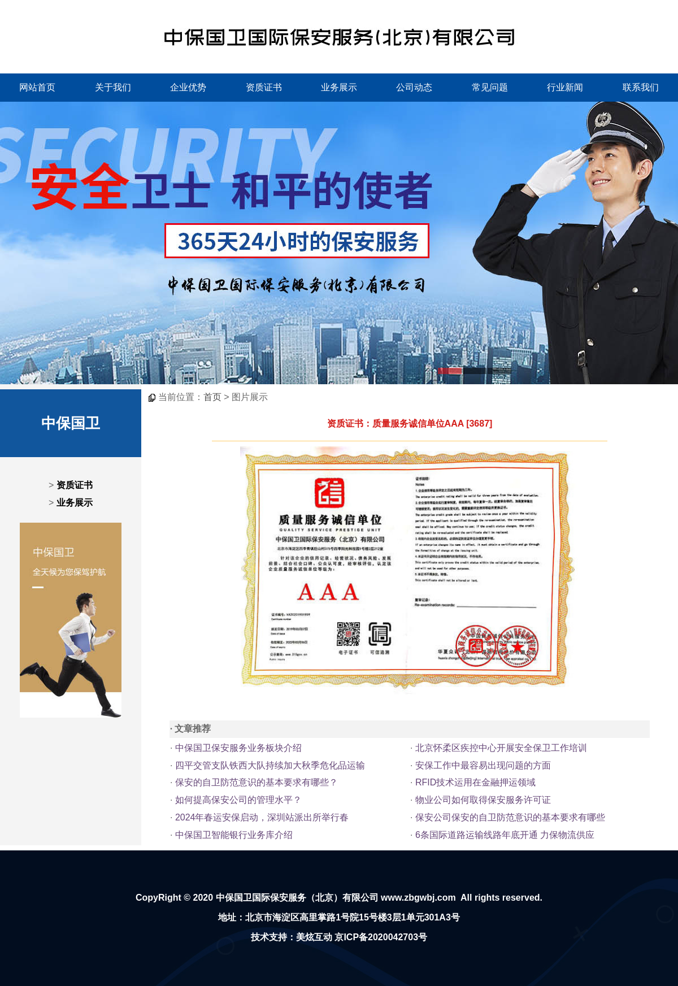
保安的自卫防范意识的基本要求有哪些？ (256, 782)
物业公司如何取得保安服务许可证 (483, 800)
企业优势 (188, 87)
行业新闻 (565, 87)
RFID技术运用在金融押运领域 (475, 782)
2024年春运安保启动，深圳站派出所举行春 (262, 817)
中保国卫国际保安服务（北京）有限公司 (297, 897)
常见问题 (490, 87)
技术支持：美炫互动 (291, 937)
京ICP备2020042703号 (380, 937)
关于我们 (113, 87)
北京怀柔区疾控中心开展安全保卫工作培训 (501, 748)
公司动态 (414, 87)
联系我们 (641, 87)
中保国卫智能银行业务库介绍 (234, 835)
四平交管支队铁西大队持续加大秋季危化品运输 (270, 765)
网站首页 (37, 87)
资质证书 (264, 87)
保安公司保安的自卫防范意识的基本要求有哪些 (510, 817)
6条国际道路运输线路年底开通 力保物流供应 (504, 835)
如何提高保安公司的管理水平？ (238, 800)
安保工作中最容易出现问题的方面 (483, 765)
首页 (212, 397)
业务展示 (339, 87)
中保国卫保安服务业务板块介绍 (238, 748)
